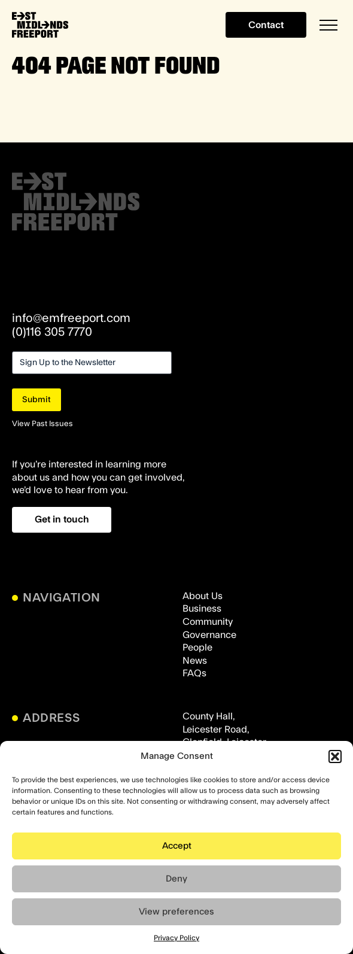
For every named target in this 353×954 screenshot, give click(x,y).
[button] (335, 756)
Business (201, 608)
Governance (209, 635)
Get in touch (62, 519)
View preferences (176, 911)
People (197, 647)
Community (207, 622)
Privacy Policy (176, 937)
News (194, 661)
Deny (176, 878)
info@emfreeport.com (71, 318)
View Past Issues (42, 423)
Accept (176, 845)
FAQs (194, 673)
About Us (202, 596)
